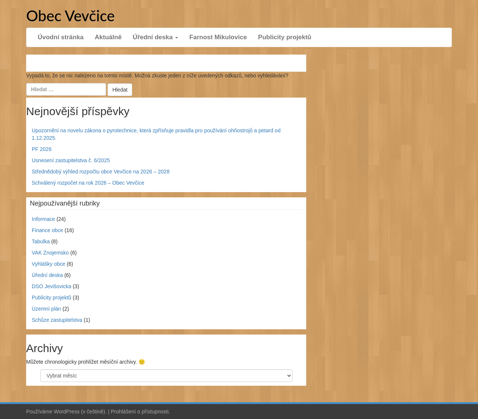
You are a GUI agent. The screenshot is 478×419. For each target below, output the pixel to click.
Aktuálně (108, 37)
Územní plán (46, 309)
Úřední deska (156, 37)
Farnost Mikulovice (218, 37)
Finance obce (47, 230)
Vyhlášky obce (48, 264)
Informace (43, 219)
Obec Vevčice (70, 16)
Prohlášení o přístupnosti (140, 412)
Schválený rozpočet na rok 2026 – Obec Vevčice (88, 183)
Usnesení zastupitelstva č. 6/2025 (71, 160)
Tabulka (41, 241)
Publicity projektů (284, 37)
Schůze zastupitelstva (57, 320)
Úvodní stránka (61, 37)
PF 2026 (42, 149)
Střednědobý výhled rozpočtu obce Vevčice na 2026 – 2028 (101, 172)
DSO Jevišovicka (51, 286)
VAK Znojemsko (50, 253)
